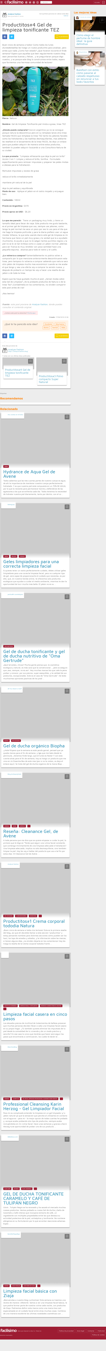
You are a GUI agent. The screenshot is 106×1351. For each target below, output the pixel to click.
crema (6, 565)
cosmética (16, 1110)
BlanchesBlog (12, 1058)
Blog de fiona (83, 60)
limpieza (22, 835)
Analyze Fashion (14, 18)
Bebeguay (11, 514)
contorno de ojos (29, 1297)
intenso (16, 1200)
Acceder (97, 2)
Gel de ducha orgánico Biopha (34, 755)
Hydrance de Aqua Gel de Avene (29, 483)
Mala (63, 335)
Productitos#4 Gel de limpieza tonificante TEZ (17, 379)
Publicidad (101, 1342)
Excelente (48, 331)
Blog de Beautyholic (14, 783)
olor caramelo (26, 1200)
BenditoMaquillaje (14, 1245)
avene (14, 835)
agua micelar (16, 1297)
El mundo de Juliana (85, 21)
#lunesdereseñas (21, 927)
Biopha (6, 749)
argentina (33, 927)
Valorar (66, 20)
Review (6, 1297)
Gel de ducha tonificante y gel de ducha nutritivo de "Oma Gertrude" (34, 665)
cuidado (22, 565)
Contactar (91, 1342)
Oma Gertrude (8, 655)
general (6, 835)
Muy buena (60, 331)
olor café (7, 1200)
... (28, 835)
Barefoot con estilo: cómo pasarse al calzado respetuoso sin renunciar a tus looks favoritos (88, 84)
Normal (55, 335)
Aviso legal (80, 1342)
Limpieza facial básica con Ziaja (30, 1304)
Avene (6, 475)
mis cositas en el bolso (15, 424)
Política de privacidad (66, 1342)
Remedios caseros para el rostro (51, 1017)
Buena (46, 335)
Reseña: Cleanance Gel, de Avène (30, 843)
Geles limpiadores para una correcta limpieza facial (31, 573)
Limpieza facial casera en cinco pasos (35, 1028)
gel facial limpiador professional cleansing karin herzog (40, 1110)
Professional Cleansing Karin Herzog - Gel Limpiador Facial (33, 1117)
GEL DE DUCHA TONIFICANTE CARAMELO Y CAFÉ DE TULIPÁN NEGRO (33, 1210)
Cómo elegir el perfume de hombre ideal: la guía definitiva (88, 44)
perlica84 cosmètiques (15, 603)
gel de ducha (16, 749)
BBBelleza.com (13, 1148)
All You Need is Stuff (15, 698)
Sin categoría (8, 927)
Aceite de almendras (10, 1017)
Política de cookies (98, 1346)
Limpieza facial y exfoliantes (28, 1017)
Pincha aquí (31, 320)
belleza (14, 565)
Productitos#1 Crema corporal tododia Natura (34, 935)
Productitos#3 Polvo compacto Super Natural (51, 386)
